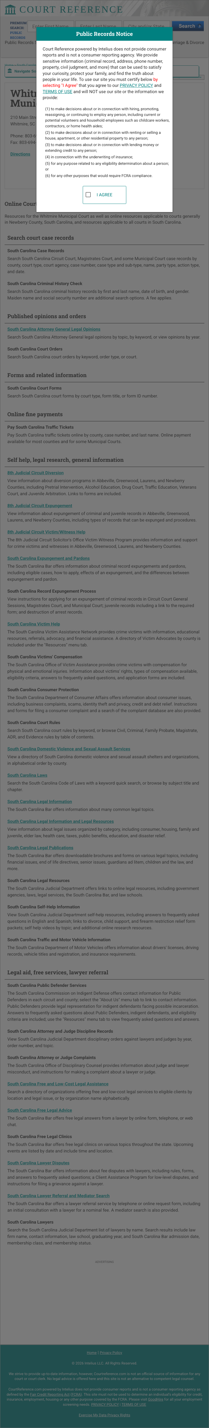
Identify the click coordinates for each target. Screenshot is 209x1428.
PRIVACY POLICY (136, 85)
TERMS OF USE (57, 91)
